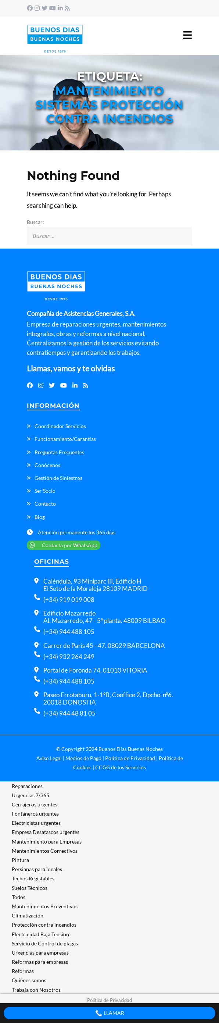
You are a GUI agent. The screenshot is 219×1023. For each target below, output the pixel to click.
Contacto (45, 503)
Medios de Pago (83, 758)
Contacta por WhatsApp (63, 545)
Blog (40, 517)
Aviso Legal (49, 758)
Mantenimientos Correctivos (45, 851)
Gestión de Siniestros (58, 478)
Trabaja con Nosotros (36, 990)
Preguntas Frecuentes (59, 452)
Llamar (109, 1013)
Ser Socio (45, 491)
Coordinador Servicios (60, 426)
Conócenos (47, 465)
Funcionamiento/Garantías (65, 439)
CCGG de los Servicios (120, 767)
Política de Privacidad (130, 758)
